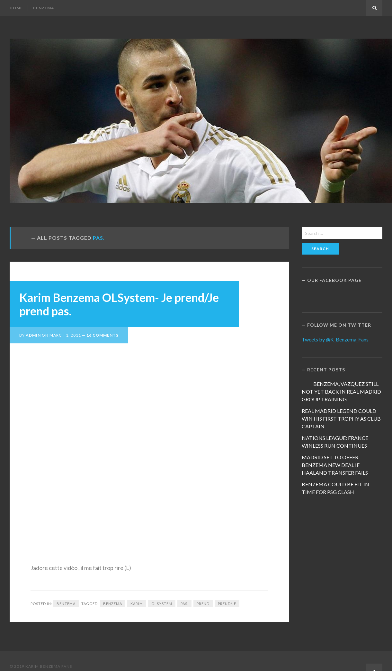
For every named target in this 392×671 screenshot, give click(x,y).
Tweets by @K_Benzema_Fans (335, 339)
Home (16, 7)
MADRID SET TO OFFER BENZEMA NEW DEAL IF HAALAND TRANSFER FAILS (335, 465)
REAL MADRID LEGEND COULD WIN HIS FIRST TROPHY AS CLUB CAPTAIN (341, 418)
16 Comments (102, 335)
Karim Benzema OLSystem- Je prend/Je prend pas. (119, 304)
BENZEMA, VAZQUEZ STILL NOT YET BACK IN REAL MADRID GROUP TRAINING (341, 391)
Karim (136, 603)
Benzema (43, 7)
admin (33, 335)
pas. (184, 603)
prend (203, 603)
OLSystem (161, 603)
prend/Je (227, 603)
